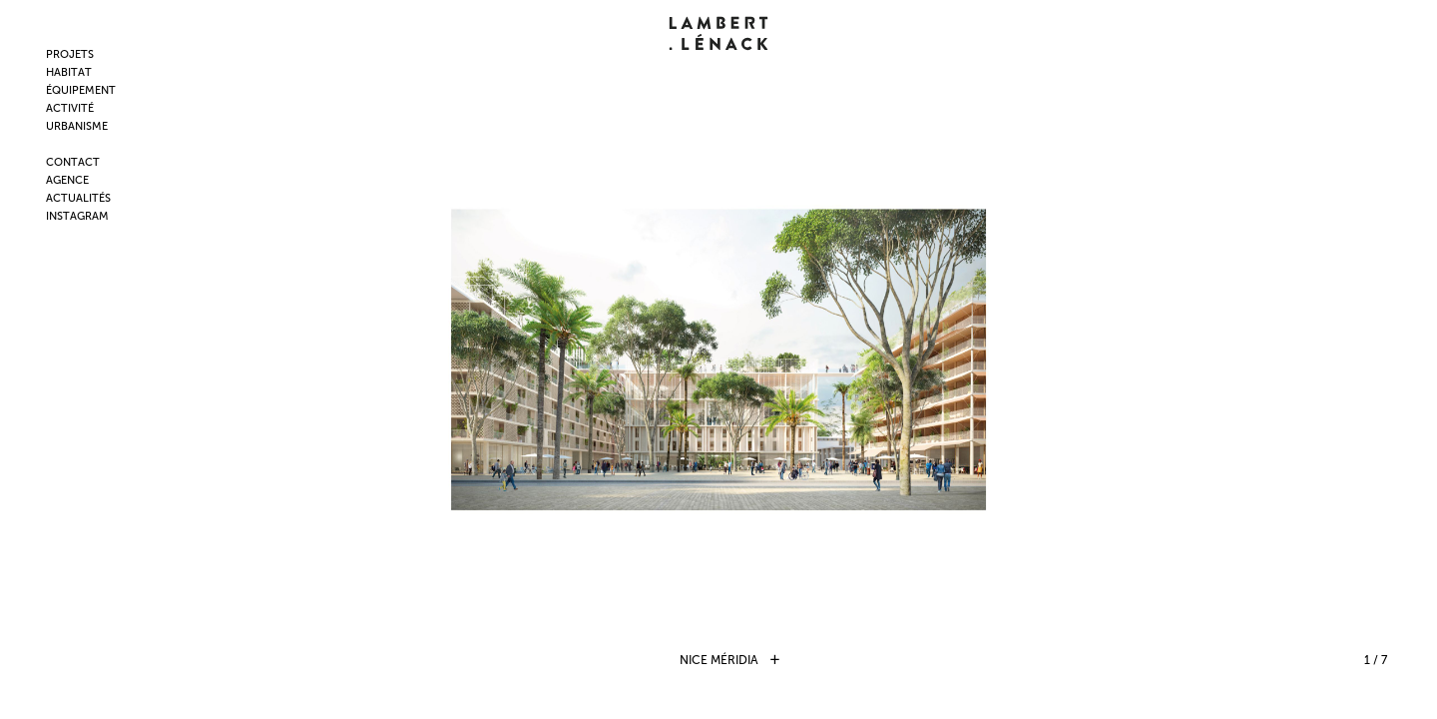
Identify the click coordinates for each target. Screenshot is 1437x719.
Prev (215, 359)
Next (1221, 359)
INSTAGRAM (77, 216)
